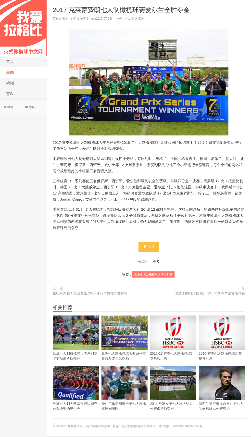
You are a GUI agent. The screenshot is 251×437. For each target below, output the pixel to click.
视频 (10, 83)
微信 (30, 107)
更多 (156, 263)
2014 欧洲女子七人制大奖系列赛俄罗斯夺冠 (173, 389)
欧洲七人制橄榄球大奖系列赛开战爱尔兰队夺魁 (124, 338)
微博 (8, 107)
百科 (10, 94)
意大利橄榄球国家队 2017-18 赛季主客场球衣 (210, 294)
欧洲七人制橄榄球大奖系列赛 (153, 275)
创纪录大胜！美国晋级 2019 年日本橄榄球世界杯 (90, 294)
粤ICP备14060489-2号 (187, 427)
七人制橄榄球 (134, 18)
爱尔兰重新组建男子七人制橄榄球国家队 (124, 389)
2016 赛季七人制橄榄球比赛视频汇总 (222, 338)
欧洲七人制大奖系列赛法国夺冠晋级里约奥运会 (76, 389)
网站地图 (164, 427)
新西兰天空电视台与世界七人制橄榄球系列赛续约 (222, 389)
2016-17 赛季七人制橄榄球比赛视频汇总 (173, 338)
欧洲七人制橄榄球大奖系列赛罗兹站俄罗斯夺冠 (76, 338)
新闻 (10, 72)
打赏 (149, 247)
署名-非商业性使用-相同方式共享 (133, 427)
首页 (10, 62)
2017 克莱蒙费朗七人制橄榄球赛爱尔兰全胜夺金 (121, 9)
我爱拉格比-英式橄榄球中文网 (23, 28)
